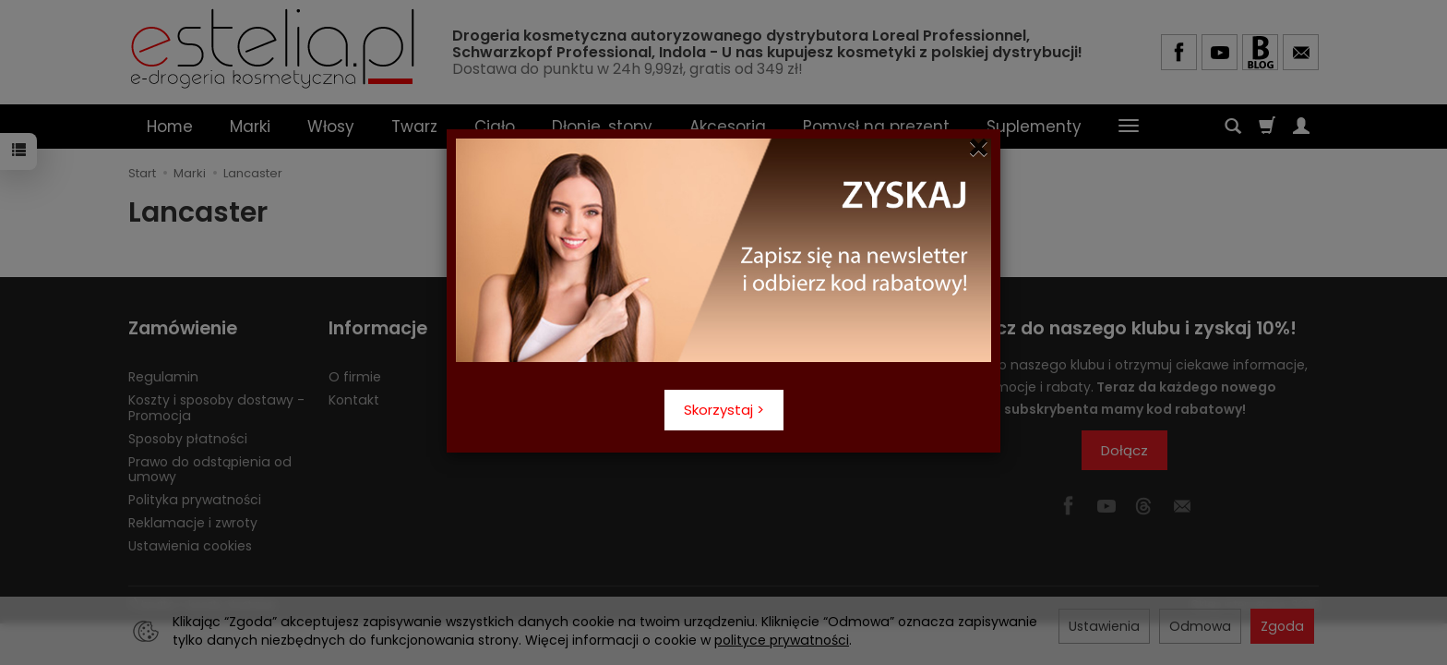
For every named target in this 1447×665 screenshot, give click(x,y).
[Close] (978, 147)
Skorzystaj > (724, 409)
